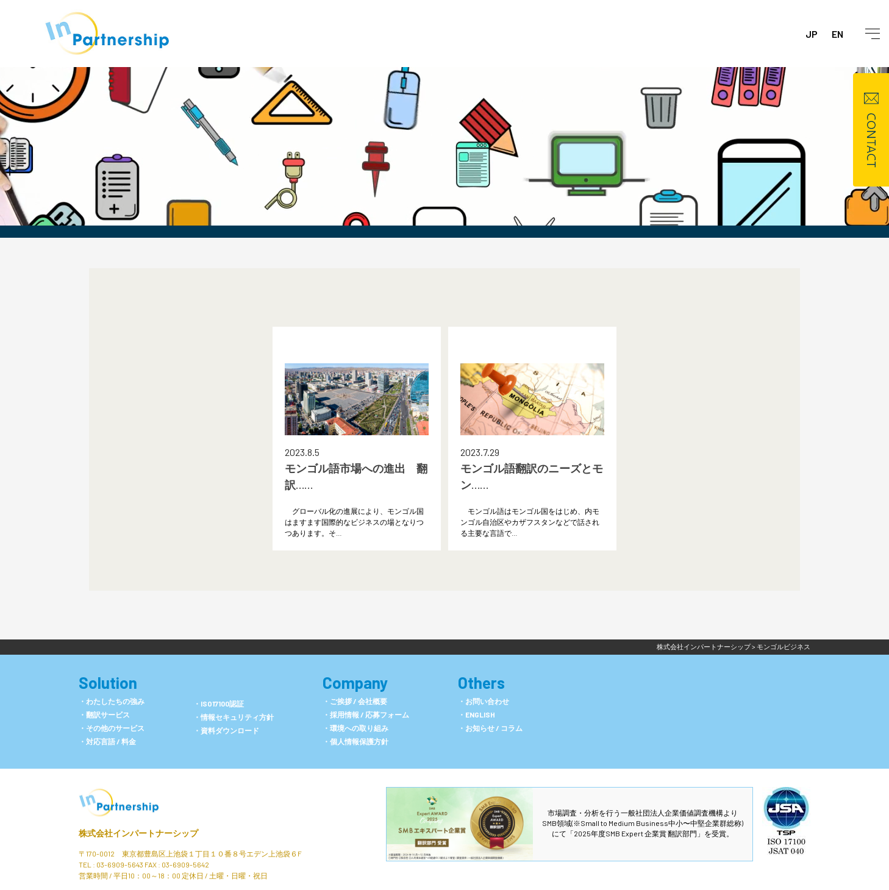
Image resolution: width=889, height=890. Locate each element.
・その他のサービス (112, 728)
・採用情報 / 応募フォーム (366, 714)
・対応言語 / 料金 (107, 741)
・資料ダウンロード (226, 730)
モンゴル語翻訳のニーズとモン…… (531, 476)
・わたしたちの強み (112, 701)
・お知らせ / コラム (490, 728)
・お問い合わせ (483, 701)
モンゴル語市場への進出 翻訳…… (356, 476)
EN (837, 34)
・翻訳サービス (104, 714)
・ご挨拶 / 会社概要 (355, 701)
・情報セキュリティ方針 (233, 717)
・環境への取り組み (355, 728)
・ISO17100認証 (218, 703)
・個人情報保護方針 (355, 741)
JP (811, 34)
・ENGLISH (476, 714)
